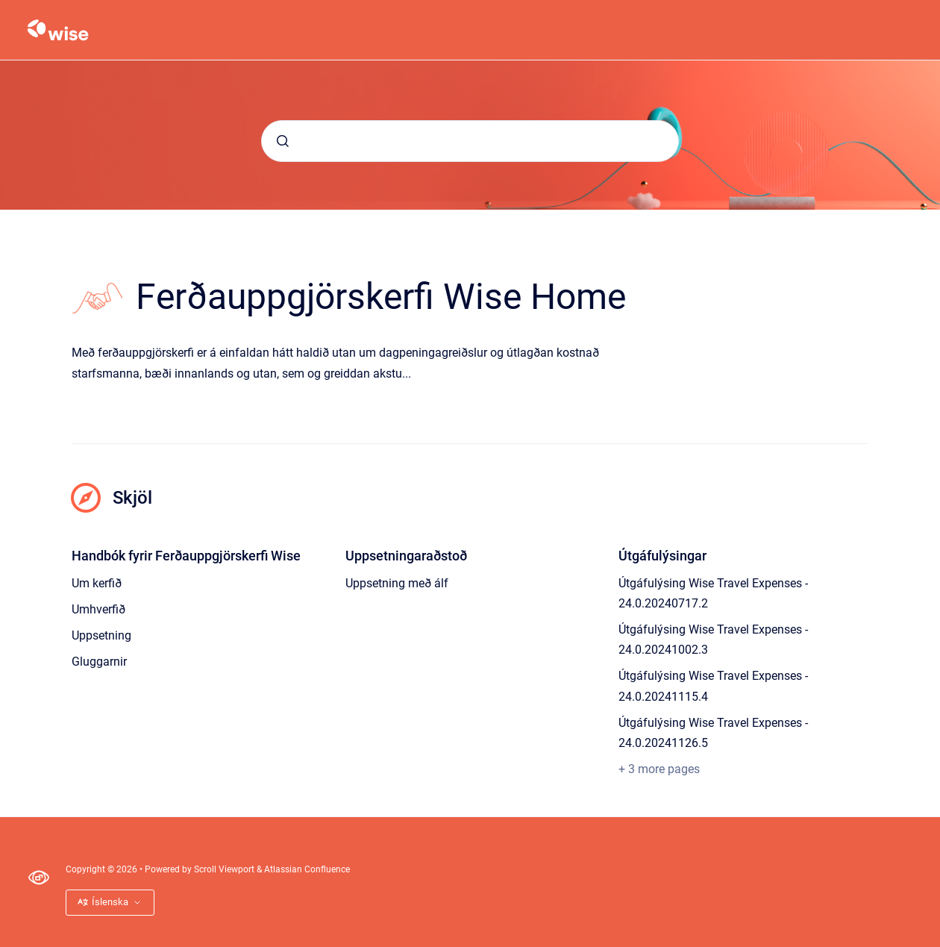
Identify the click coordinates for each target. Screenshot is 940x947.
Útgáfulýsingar (662, 555)
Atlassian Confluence (307, 869)
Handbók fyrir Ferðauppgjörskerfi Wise (186, 555)
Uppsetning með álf (396, 583)
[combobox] (470, 141)
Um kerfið (97, 583)
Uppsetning (101, 635)
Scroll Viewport (225, 869)
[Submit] (283, 141)
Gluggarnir (99, 661)
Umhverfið (98, 609)
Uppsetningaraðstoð (406, 555)
